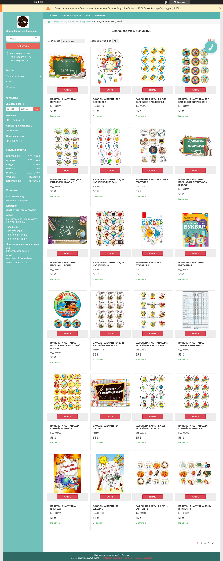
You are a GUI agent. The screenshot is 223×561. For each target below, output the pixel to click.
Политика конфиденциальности (138, 558)
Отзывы (10, 87)
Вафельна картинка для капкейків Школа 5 (151, 427)
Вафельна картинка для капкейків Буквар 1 (108, 344)
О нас (9, 81)
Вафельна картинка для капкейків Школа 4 (193, 427)
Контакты (100, 15)
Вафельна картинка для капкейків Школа (65, 427)
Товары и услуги (15, 76)
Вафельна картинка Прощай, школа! (63, 264)
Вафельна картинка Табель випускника (191, 344)
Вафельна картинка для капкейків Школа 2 (65, 181)
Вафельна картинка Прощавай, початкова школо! (192, 182)
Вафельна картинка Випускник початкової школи (65, 346)
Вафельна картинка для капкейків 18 (108, 264)
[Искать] (36, 39)
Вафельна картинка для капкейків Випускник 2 (151, 100)
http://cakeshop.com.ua (17, 251)
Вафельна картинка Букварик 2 (148, 264)
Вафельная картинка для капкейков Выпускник (152, 344)
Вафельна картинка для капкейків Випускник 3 (193, 100)
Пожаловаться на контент (110, 558)
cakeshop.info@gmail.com (19, 258)
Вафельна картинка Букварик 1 (191, 264)
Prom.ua (125, 555)
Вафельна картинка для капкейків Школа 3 (108, 181)
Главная (53, 15)
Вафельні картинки (81, 21)
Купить (67, 90)
